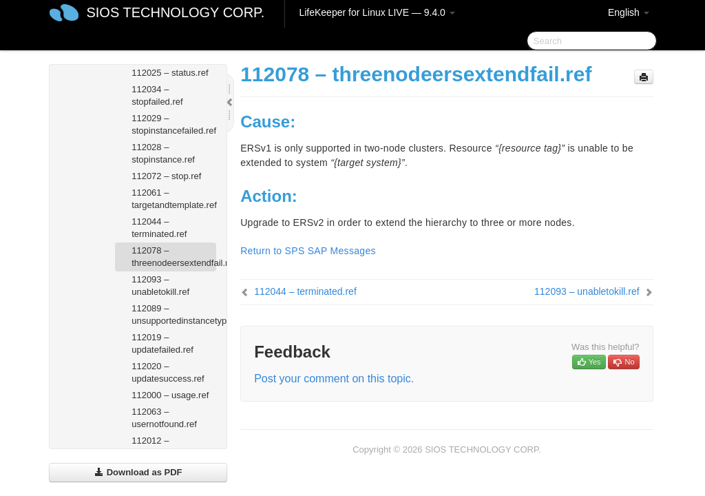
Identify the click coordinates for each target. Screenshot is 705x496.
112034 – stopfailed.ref (156, 95)
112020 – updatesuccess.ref (167, 372)
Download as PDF (138, 472)
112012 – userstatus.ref (158, 446)
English (628, 12)
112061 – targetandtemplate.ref (173, 198)
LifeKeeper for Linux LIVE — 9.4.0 (376, 12)
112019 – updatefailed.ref (162, 343)
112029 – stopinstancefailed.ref (173, 124)
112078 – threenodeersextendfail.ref (173, 256)
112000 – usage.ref (170, 395)
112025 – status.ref (169, 73)
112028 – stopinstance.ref (163, 153)
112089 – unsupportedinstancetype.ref (173, 314)
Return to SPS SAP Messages (308, 250)
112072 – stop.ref (166, 176)
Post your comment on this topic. (334, 378)
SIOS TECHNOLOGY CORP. (175, 12)
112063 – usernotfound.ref (164, 417)
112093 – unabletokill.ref (160, 285)
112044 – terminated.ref (159, 227)
